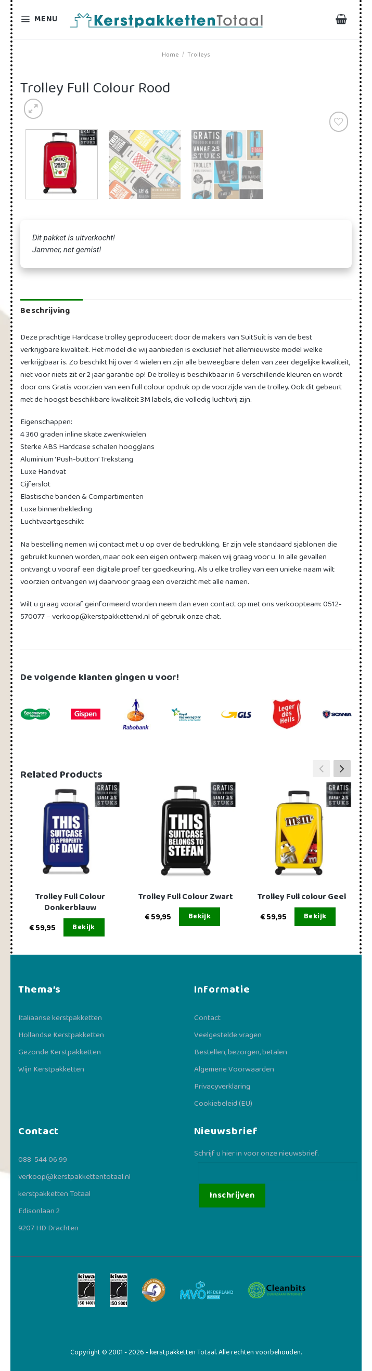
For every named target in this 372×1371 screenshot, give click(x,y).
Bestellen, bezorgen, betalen (240, 1052)
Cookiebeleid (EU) (223, 1103)
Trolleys (198, 55)
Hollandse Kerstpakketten (61, 1035)
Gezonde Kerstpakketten (59, 1052)
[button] (342, 768)
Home (170, 55)
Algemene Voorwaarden (234, 1069)
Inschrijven (232, 1195)
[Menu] (40, 19)
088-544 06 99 (42, 1159)
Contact (207, 1018)
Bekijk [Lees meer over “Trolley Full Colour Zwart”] (199, 916)
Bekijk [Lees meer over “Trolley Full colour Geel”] (315, 916)
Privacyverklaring (222, 1086)
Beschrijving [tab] (45, 310)
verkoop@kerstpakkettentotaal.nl (74, 1177)
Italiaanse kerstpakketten (60, 1018)
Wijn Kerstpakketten (51, 1069)
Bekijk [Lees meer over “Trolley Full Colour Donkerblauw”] (83, 927)
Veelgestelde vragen (228, 1035)
